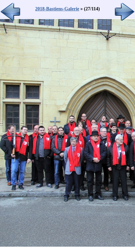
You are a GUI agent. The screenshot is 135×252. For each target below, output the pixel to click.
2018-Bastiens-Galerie (57, 8)
